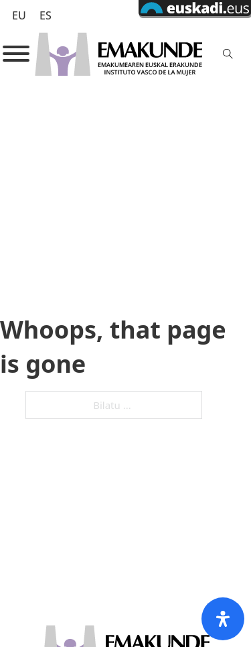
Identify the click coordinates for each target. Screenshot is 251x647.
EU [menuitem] (19, 15)
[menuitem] (19, 15)
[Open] (16, 54)
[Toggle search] (228, 53)
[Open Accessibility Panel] (222, 618)
